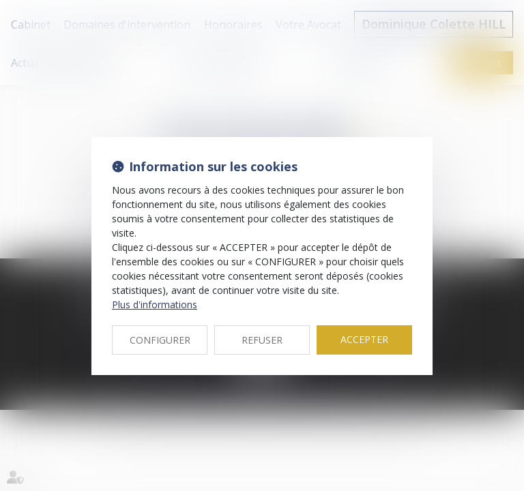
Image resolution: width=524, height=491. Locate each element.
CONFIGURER (160, 339)
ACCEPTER (364, 339)
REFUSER (262, 339)
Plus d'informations (154, 304)
